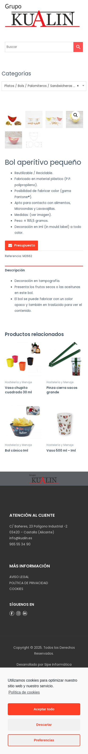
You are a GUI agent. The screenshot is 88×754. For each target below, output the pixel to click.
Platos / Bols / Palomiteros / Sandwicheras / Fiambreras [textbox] (44, 86)
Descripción (15, 348)
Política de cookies (24, 692)
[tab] (44, 347)
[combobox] (44, 86)
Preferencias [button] (44, 740)
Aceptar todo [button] (44, 709)
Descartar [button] (44, 725)
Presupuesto (24, 323)
